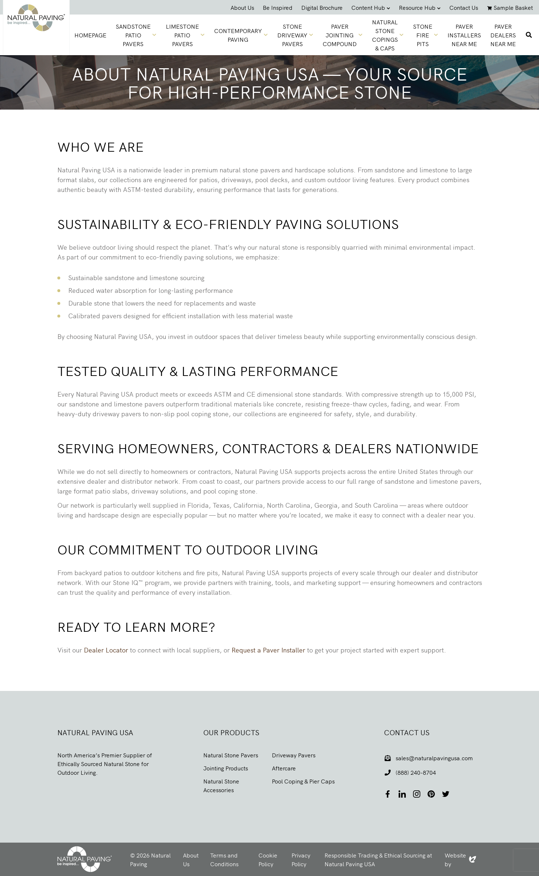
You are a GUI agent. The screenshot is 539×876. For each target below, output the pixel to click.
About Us (242, 7)
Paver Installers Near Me (464, 35)
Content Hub (370, 7)
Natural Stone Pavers (230, 755)
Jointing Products (225, 768)
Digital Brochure (322, 7)
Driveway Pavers (293, 755)
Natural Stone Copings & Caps (388, 35)
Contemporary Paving (241, 34)
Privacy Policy (300, 859)
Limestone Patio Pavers (185, 35)
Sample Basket (510, 7)
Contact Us (463, 7)
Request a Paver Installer (268, 649)
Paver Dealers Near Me (503, 35)
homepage (90, 35)
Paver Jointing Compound (343, 35)
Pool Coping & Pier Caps (303, 781)
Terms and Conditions (224, 859)
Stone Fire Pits (425, 35)
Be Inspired (278, 7)
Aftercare (284, 768)
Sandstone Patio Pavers (136, 35)
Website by (460, 859)
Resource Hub (420, 7)
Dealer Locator (106, 649)
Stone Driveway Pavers (295, 35)
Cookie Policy (267, 859)
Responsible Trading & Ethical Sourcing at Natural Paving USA (378, 859)
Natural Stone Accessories (221, 785)
